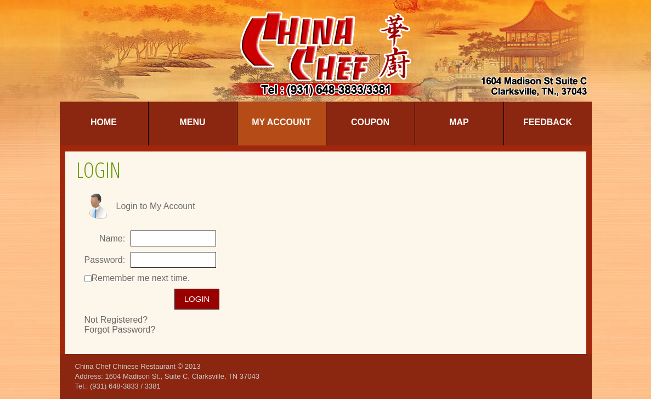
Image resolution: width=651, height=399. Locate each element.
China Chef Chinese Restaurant (125, 366)
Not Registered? (116, 319)
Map (459, 122)
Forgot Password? (120, 329)
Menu (192, 122)
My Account (281, 122)
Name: (112, 238)
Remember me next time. (141, 278)
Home (103, 122)
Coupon (370, 122)
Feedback (547, 122)
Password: (105, 260)
